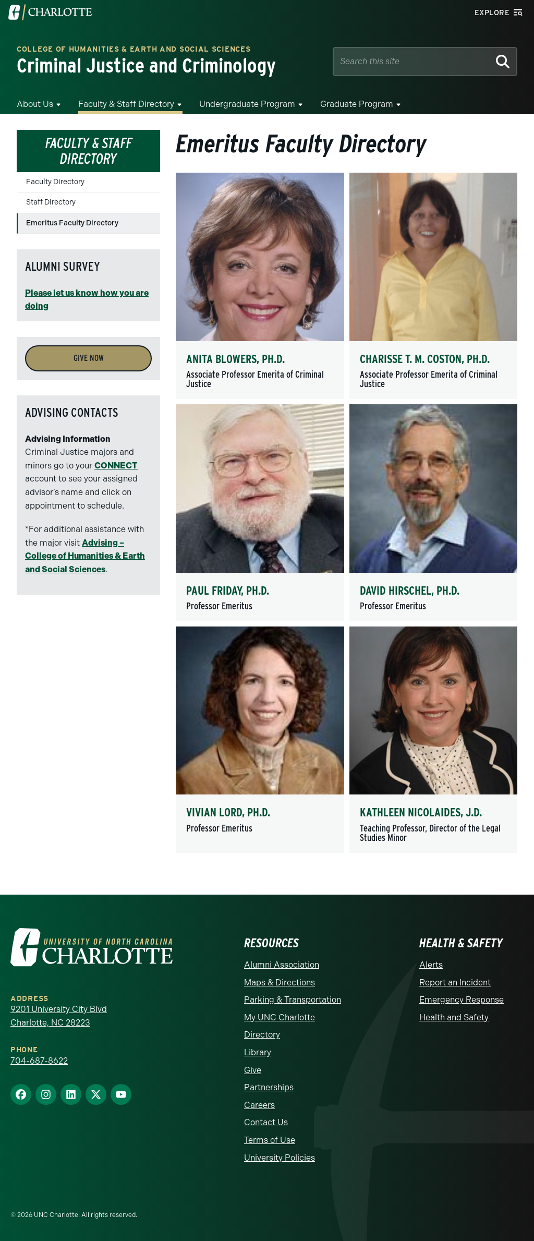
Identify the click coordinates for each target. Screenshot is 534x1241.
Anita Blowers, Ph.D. (235, 359)
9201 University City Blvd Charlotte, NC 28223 (58, 1016)
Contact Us (266, 1122)
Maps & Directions (279, 982)
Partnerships (269, 1087)
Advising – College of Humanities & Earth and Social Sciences (85, 556)
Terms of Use (269, 1140)
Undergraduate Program (247, 104)
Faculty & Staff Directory (126, 104)
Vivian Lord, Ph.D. (228, 812)
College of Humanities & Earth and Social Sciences (133, 50)
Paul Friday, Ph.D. (227, 590)
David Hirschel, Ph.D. (409, 590)
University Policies (279, 1158)
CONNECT (116, 466)
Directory (262, 1035)
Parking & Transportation (292, 1000)
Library (257, 1052)
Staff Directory (51, 202)
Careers (259, 1105)
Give (252, 1070)
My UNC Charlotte (279, 1017)
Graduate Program (356, 104)
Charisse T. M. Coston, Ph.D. (425, 359)
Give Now (89, 358)
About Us (35, 104)
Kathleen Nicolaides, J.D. (421, 812)
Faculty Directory (55, 181)
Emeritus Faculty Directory (72, 223)
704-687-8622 (39, 1061)
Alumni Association (281, 965)
